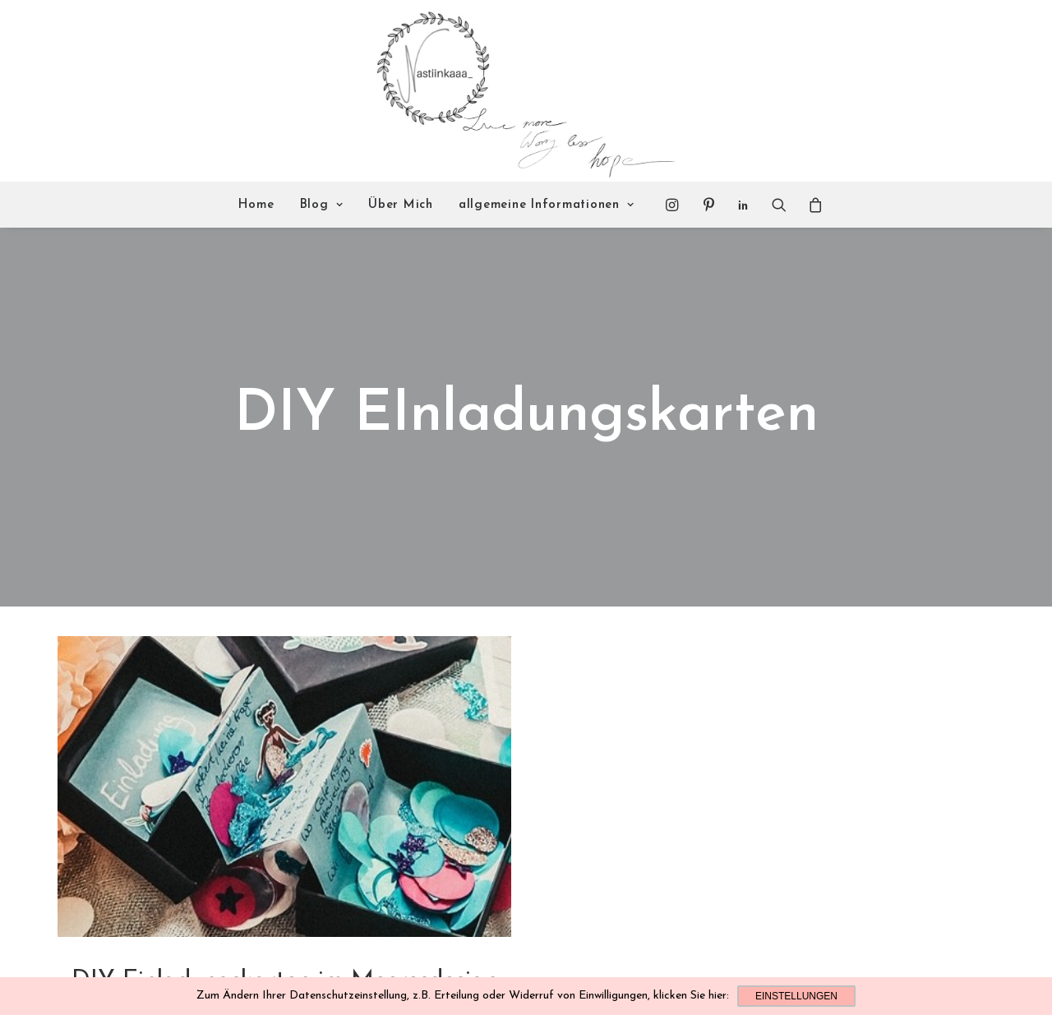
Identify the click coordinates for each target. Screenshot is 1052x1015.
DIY (284, 955)
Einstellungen (796, 996)
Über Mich (400, 205)
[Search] (779, 204)
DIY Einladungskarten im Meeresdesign (285, 929)
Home (256, 205)
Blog (322, 205)
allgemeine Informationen (546, 205)
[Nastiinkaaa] (524, 91)
